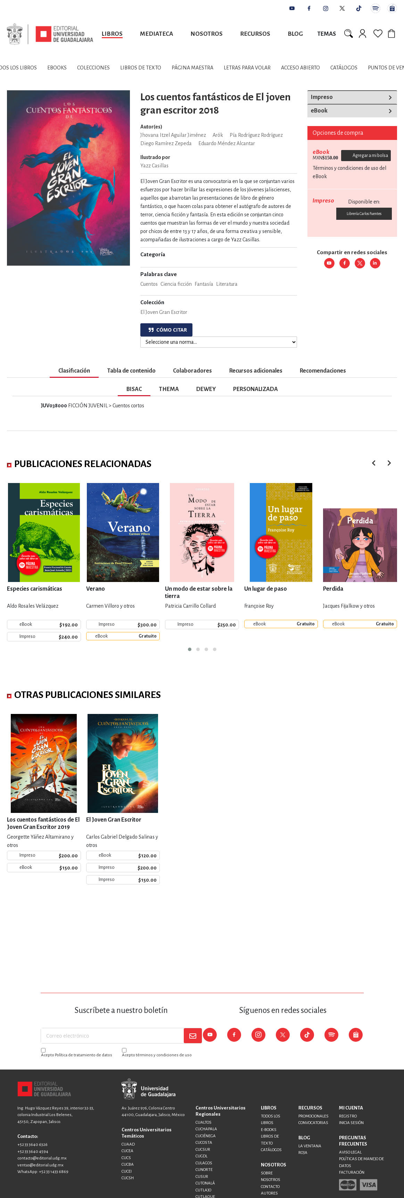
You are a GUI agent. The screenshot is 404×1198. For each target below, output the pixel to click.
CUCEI (127, 1171)
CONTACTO (270, 1186)
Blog (295, 34)
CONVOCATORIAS (313, 1123)
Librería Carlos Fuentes (364, 213)
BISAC (134, 389)
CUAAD (128, 1144)
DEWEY (206, 389)
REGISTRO (348, 1116)
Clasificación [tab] (74, 371)
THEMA (169, 389)
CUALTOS (204, 1122)
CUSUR (202, 1176)
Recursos (255, 34)
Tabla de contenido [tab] (131, 371)
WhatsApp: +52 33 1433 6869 (42, 1172)
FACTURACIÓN (351, 1172)
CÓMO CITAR (168, 329)
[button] (189, 649)
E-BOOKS (269, 1130)
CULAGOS (204, 1163)
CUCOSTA (204, 1142)
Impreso (322, 97)
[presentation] (389, 463)
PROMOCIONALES (313, 1116)
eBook (319, 111)
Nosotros (206, 34)
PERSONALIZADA (255, 389)
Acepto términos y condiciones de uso (157, 1055)
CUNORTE (204, 1169)
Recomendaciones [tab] (323, 371)
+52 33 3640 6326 (32, 1144)
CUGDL (201, 1156)
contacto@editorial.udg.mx (42, 1158)
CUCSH (128, 1178)
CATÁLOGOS (271, 1150)
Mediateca (156, 34)
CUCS (126, 1158)
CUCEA (127, 1151)
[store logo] (50, 34)
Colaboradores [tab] (192, 371)
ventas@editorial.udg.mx (40, 1165)
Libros (112, 34)
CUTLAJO (203, 1190)
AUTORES (269, 1193)
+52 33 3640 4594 (32, 1151)
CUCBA (128, 1164)
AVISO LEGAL (350, 1152)
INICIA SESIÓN (351, 1123)
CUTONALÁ (205, 1183)
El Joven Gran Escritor (163, 312)
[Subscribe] (193, 1035)
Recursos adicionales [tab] (255, 371)
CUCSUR (203, 1149)
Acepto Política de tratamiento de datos (76, 1055)
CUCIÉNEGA (206, 1136)
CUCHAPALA (206, 1129)
